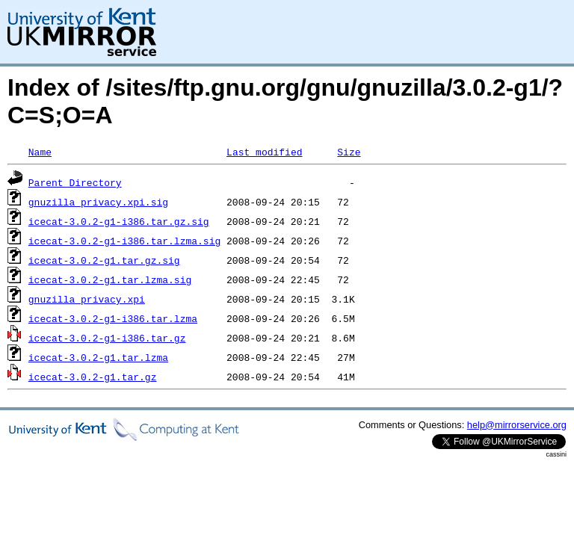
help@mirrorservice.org (517, 424)
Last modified (264, 151)
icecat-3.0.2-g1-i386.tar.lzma (112, 318)
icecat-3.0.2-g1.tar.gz (92, 376)
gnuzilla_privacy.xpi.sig (98, 201)
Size (348, 151)
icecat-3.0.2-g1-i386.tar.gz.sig (118, 221)
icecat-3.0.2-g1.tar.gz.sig (104, 260)
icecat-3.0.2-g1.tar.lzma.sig (109, 279)
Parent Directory (75, 182)
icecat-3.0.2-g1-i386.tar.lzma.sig (124, 240)
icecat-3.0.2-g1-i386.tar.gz (107, 337)
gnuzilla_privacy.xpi (86, 299)
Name (40, 151)
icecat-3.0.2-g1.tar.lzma (98, 357)
